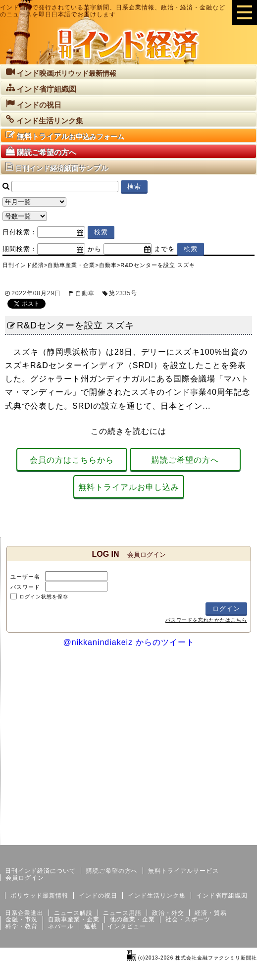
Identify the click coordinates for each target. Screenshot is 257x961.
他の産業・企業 (132, 919)
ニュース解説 (73, 912)
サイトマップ (182, 837)
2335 (123, 293)
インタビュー (126, 926)
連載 (90, 926)
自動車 (85, 293)
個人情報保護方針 (233, 837)
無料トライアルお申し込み (128, 487)
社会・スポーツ (187, 919)
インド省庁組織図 (222, 895)
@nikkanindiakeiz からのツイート (128, 642)
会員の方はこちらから (72, 460)
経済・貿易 (211, 912)
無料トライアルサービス (183, 870)
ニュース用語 (122, 912)
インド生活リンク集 (157, 895)
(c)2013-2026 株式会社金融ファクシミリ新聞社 (192, 958)
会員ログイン (24, 877)
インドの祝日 (98, 895)
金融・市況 (21, 919)
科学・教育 (21, 926)
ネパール (61, 926)
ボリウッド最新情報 (39, 895)
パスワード (25, 587)
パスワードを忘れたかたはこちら (206, 620)
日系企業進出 (24, 912)
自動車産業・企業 (74, 919)
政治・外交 (168, 912)
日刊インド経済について (40, 870)
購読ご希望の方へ (185, 460)
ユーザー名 (25, 577)
